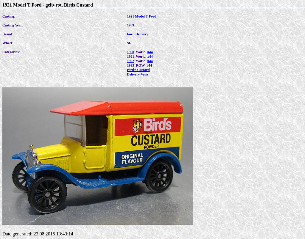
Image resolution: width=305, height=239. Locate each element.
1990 (130, 52)
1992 (130, 61)
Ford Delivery (137, 34)
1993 (130, 65)
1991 (130, 56)
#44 (150, 52)
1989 (130, 25)
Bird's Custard (138, 70)
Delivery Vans (137, 74)
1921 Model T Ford (141, 16)
